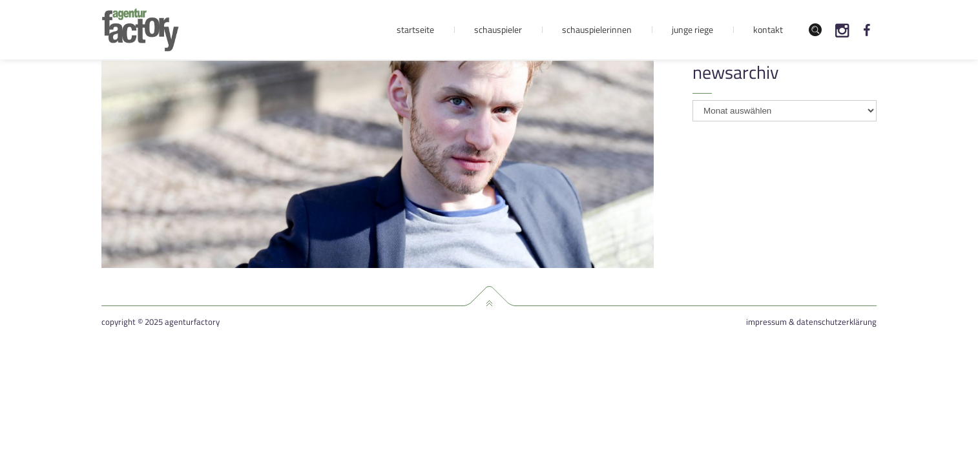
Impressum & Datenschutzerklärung (811, 322)
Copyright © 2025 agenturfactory (160, 322)
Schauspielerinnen (597, 29)
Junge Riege (692, 29)
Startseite (415, 29)
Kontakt (768, 29)
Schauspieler (498, 29)
